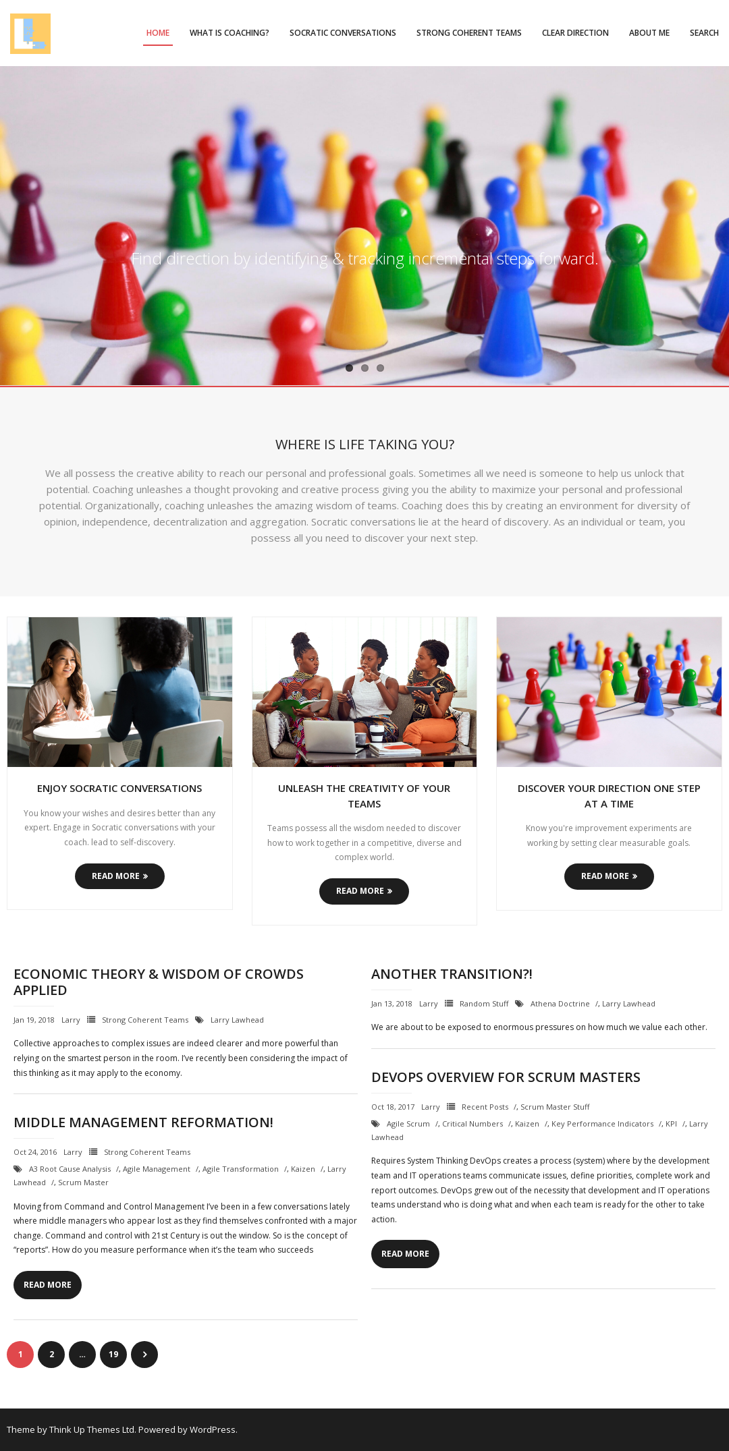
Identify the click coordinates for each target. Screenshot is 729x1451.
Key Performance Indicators (602, 1123)
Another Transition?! (452, 974)
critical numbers (472, 1123)
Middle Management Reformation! (143, 1122)
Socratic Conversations (343, 32)
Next (144, 1354)
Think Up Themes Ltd (91, 1429)
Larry (70, 1020)
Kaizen (527, 1123)
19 (113, 1354)
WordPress (213, 1429)
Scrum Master (83, 1182)
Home (157, 32)
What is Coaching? (229, 32)
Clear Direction (575, 32)
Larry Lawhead (237, 1020)
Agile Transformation (240, 1169)
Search (704, 32)
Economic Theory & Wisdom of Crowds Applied (159, 982)
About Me (649, 32)
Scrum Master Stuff (554, 1107)
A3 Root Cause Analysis (70, 1169)
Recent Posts (485, 1107)
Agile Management (156, 1169)
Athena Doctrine (560, 1003)
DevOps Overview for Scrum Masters (506, 1077)
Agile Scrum (408, 1123)
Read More (116, 876)
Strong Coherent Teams (469, 32)
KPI (671, 1123)
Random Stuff (484, 1003)
